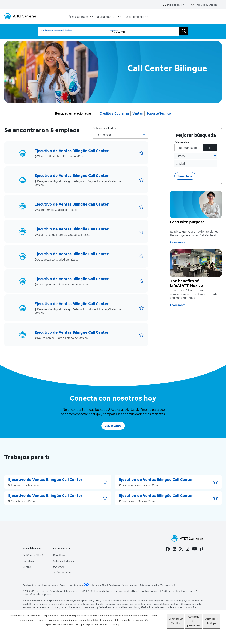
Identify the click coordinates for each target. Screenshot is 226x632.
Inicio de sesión (173, 4)
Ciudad (180, 163)
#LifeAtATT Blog (62, 571)
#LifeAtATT (59, 566)
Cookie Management (163, 584)
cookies (22, 615)
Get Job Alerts (113, 425)
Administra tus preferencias (193, 621)
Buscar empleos (134, 17)
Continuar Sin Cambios (175, 621)
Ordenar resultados (104, 127)
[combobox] (144, 31)
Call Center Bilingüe (33, 554)
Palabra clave (182, 141)
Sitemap (145, 584)
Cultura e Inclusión (63, 560)
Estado (180, 155)
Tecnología (29, 560)
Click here (174, 610)
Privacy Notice (50, 584)
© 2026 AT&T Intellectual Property (41, 590)
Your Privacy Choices (75, 584)
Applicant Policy (31, 584)
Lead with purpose (187, 221)
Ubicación (114, 30)
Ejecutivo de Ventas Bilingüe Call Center (72, 150)
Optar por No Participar (212, 621)
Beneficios (59, 554)
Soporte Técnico (158, 112)
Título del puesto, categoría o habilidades (56, 30)
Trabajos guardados (204, 4)
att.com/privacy (111, 624)
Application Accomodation (123, 584)
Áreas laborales (78, 17)
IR (210, 147)
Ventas (137, 112)
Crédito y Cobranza (114, 112)
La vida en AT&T (106, 17)
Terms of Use (99, 584)
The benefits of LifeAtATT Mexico (186, 282)
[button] (141, 152)
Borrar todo (185, 175)
